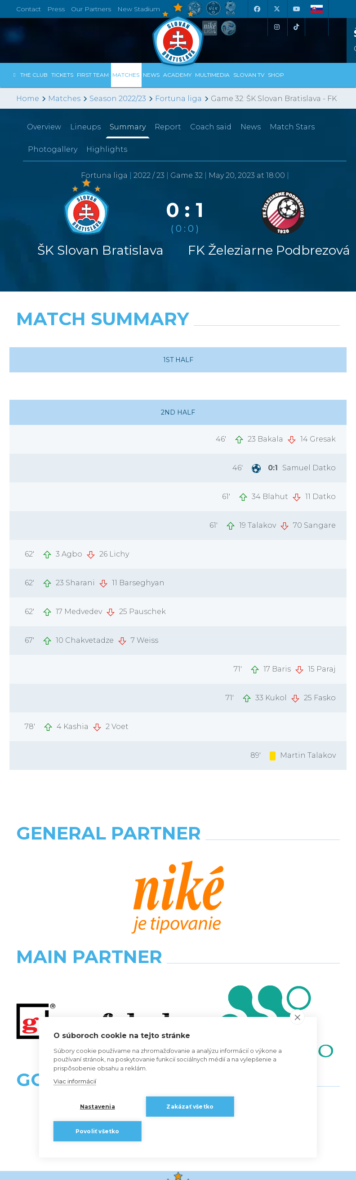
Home (27, 98)
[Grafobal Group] (262, 935)
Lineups (85, 127)
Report (168, 127)
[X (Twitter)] (276, 9)
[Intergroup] (93, 935)
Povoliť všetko (98, 1131)
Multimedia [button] (212, 74)
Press (56, 9)
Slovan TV (248, 74)
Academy (177, 74)
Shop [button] (276, 74)
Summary (128, 127)
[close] (297, 1017)
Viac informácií (74, 1081)
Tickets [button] (62, 74)
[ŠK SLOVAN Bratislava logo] (178, 33)
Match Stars (292, 127)
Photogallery (52, 149)
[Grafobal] (93, 895)
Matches (64, 98)
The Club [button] (34, 74)
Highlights (106, 149)
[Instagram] (276, 27)
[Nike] (178, 856)
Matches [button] (125, 74)
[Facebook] (257, 9)
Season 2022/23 (117, 98)
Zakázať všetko (190, 1106)
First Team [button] (93, 74)
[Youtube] (296, 9)
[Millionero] (262, 895)
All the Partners (178, 970)
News (151, 74)
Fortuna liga (178, 98)
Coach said (210, 127)
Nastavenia (97, 1106)
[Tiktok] (296, 27)
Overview (44, 127)
